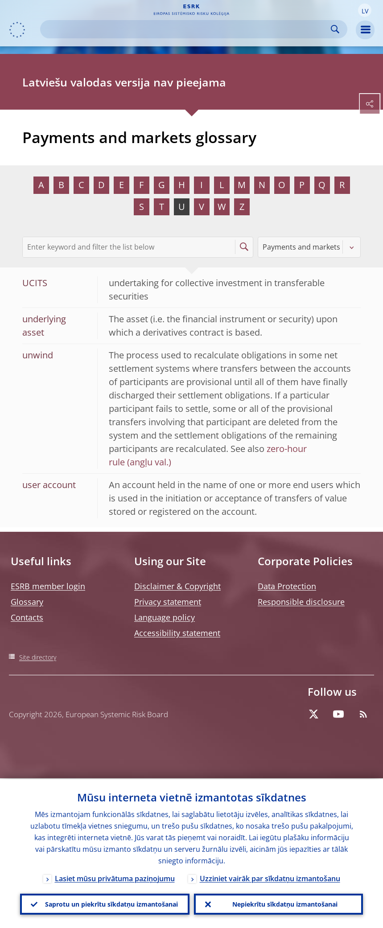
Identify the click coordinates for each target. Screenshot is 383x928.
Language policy (164, 617)
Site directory (37, 657)
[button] (364, 10)
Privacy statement (167, 601)
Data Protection (287, 586)
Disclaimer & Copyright (177, 586)
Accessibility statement (177, 633)
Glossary (27, 601)
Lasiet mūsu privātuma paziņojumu (115, 878)
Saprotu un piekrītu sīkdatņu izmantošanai (111, 903)
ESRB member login (48, 586)
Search (335, 29)
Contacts (27, 617)
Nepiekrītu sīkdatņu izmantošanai (285, 903)
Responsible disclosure (301, 601)
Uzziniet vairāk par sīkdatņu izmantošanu (270, 878)
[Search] (186, 29)
